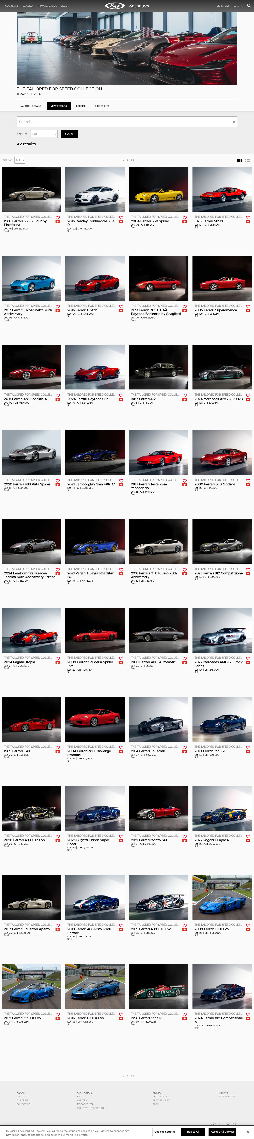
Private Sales (47, 5)
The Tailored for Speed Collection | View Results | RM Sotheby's (127, 6)
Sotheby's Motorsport (91, 1108)
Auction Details (32, 106)
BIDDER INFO (108, 106)
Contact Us (23, 1104)
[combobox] (44, 134)
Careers (82, 1100)
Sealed (27, 5)
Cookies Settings (227, 1096)
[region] (127, 1132)
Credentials (160, 1096)
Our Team (22, 1100)
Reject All (193, 1131)
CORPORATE (84, 1092)
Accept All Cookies (222, 1131)
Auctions (12, 5)
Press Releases (161, 1100)
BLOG (156, 1104)
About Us (22, 1096)
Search (70, 133)
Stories (85, 106)
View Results (62, 106)
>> (133, 160)
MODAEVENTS (85, 1104)
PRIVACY (223, 1092)
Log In (237, 5)
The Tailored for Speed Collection (59, 88)
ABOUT (21, 1092)
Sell (64, 5)
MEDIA (157, 1092)
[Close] (248, 1132)
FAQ (79, 1096)
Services (223, 5)
